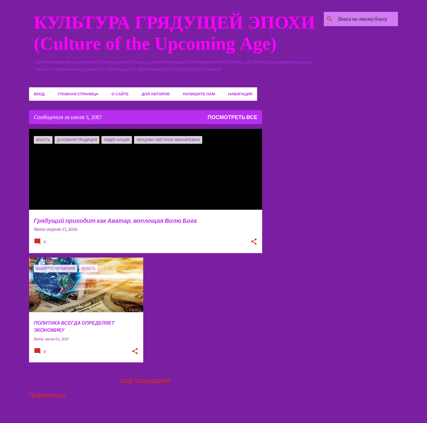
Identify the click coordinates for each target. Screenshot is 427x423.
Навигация (240, 93)
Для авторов (156, 93)
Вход (39, 93)
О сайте (120, 93)
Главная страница (78, 93)
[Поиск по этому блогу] (367, 19)
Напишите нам (199, 93)
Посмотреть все (232, 117)
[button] (253, 242)
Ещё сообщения (146, 381)
